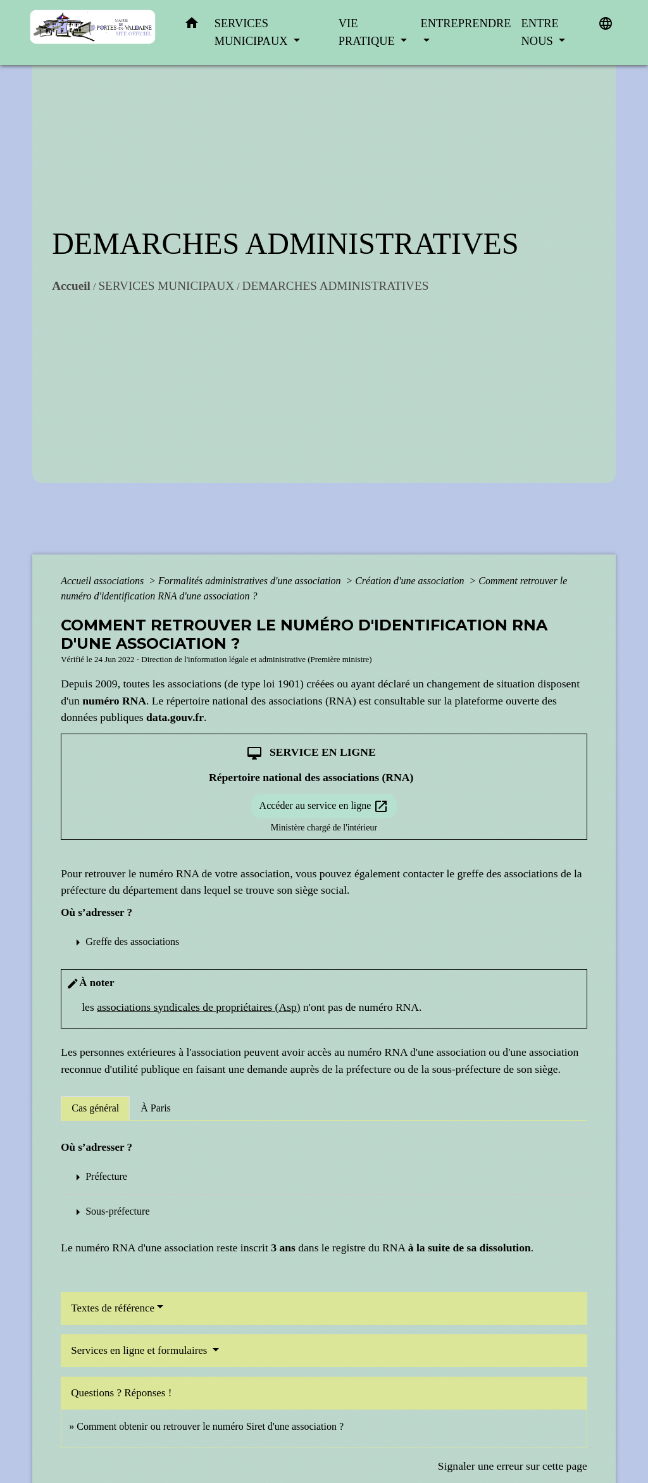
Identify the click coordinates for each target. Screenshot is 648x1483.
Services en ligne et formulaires (140, 1350)
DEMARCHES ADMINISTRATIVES (335, 285)
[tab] (95, 1108)
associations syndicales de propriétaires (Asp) (198, 1007)
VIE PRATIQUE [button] (368, 32)
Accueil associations (103, 580)
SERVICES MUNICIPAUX (166, 285)
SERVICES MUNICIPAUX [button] (252, 32)
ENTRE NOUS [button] (540, 32)
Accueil (71, 285)
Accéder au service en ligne (324, 806)
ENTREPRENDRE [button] (466, 23)
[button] (191, 25)
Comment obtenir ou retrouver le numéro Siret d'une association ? (210, 1426)
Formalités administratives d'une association (250, 580)
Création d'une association (410, 580)
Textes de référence (112, 1308)
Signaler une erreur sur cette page (512, 1466)
